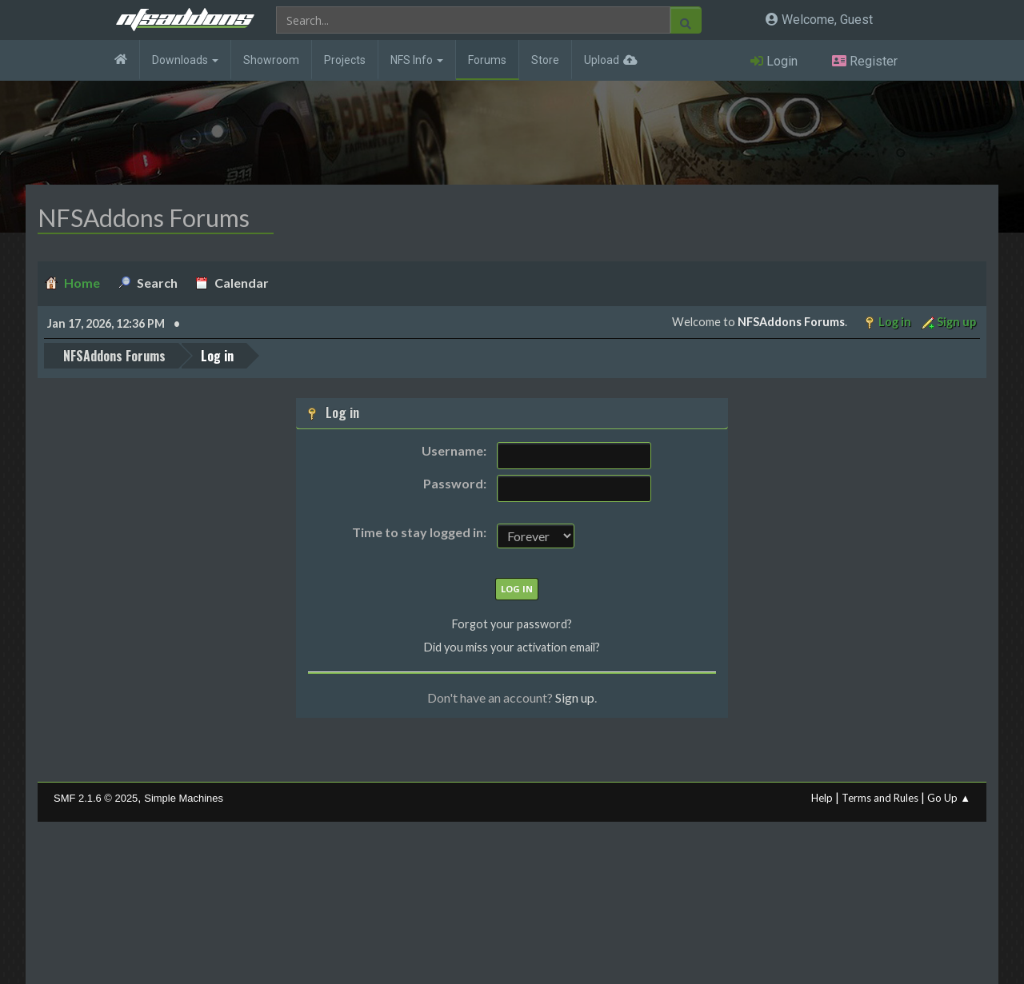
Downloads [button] (185, 60)
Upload (601, 60)
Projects (345, 60)
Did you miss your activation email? (512, 647)
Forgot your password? (512, 624)
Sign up (574, 697)
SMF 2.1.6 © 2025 (96, 798)
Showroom (271, 60)
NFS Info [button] (416, 60)
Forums (487, 60)
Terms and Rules (880, 797)
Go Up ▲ (948, 797)
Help (822, 797)
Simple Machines (183, 798)
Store (545, 60)
